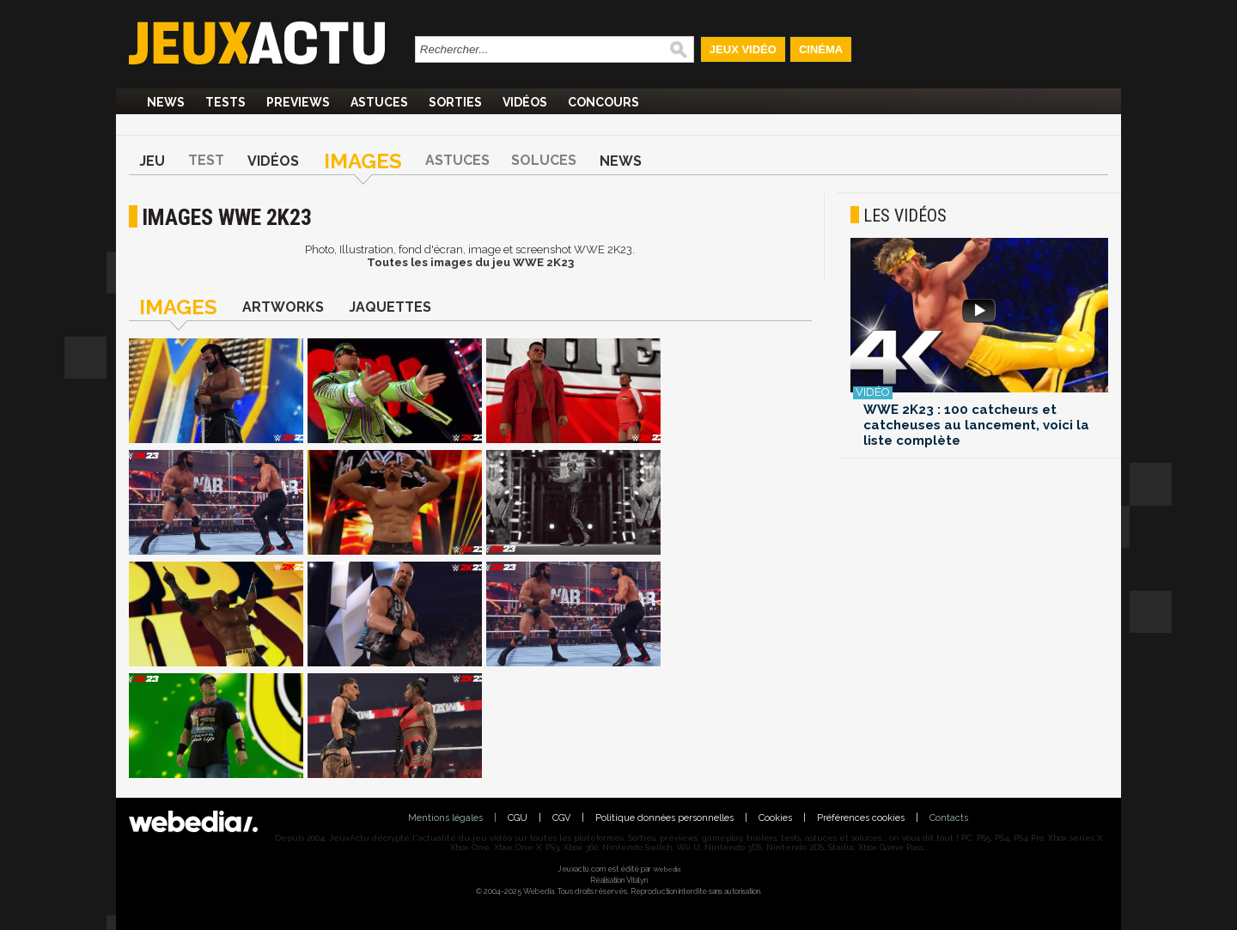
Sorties (455, 102)
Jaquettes (390, 307)
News (166, 102)
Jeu (152, 161)
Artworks (283, 307)
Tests (225, 102)
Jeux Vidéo (743, 49)
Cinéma (821, 49)
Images (363, 161)
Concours (603, 102)
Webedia (666, 869)
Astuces (379, 102)
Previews (298, 102)
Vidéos (525, 102)
